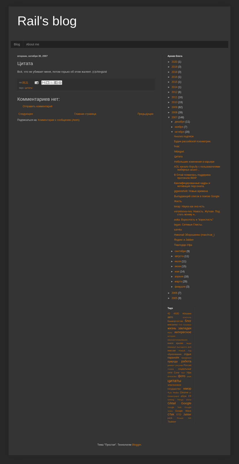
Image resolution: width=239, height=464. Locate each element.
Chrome (184, 392)
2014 (175, 87)
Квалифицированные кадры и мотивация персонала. (192, 185)
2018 (175, 72)
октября (180, 131)
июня (178, 266)
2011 (175, 97)
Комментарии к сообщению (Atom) (58, 120)
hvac (176, 146)
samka (178, 229)
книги (170, 343)
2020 (175, 61)
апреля (179, 276)
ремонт (171, 365)
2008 (175, 112)
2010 (175, 102)
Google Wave (183, 411)
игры (170, 332)
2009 (175, 107)
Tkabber (172, 421)
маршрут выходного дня (179, 347)
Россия (187, 365)
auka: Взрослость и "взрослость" (193, 219)
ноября (179, 126)
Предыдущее (145, 113)
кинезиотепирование (177, 340)
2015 (175, 81)
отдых (187, 354)
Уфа (189, 372)
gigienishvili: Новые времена (191, 191)
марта (179, 281)
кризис (179, 343)
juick (170, 418)
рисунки (179, 365)
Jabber (187, 414)
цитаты (28, 87)
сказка (171, 369)
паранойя (173, 357)
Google (186, 403)
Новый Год (185, 350)
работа (186, 361)
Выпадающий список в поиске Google (196, 196)
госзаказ (187, 324)
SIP (189, 418)
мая (177, 271)
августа (179, 256)
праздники (186, 358)
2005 (175, 298)
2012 (175, 92)
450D (176, 313)
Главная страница (85, 113)
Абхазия (186, 313)
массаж (172, 350)
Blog (17, 44)
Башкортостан (175, 321)
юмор (187, 388)
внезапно (173, 324)
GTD (178, 414)
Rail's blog (47, 21)
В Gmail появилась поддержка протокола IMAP (192, 176)
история (171, 336)
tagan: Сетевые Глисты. (188, 224)
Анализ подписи (184, 136)
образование (175, 354)
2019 (175, 66)
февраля (180, 286)
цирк (189, 376)
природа (173, 361)
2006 (175, 292)
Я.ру (170, 392)
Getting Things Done (179, 399)
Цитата (178, 156)
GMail (172, 403)
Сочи (176, 372)
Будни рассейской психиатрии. (192, 141)
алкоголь (187, 317)
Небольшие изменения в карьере (194, 161)
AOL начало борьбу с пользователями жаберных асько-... (197, 168)
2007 (175, 117)
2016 (175, 76)
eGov (183, 396)
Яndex (176, 392)
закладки (184, 328)
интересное (182, 332)
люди (188, 343)
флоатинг (172, 376)
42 (169, 313)
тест (183, 372)
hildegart (179, 151)
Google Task (175, 407)
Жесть (178, 201)
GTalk (171, 414)
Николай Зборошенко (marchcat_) (194, 234)
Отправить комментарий (37, 106)
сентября (181, 251)
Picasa (180, 418)
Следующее (25, 113)
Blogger (136, 444)
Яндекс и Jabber (184, 239)
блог (188, 321)
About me (32, 44)
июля (178, 261)
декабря (180, 121)
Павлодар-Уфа (183, 244)
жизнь (172, 328)
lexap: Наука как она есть (189, 206)
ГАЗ (180, 324)
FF (189, 396)
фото (181, 376)
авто (170, 317)
